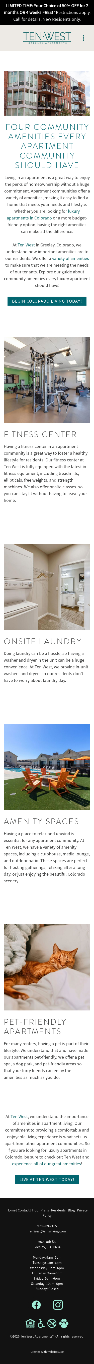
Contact (24, 1210)
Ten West (26, 245)
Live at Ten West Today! (47, 1179)
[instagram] (58, 1305)
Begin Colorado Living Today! (47, 301)
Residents (58, 1210)
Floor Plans (40, 1210)
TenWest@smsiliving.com (47, 1231)
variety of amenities (70, 258)
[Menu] (83, 38)
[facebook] (36, 1305)
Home (11, 1210)
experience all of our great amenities (46, 1164)
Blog (71, 1210)
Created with (47, 1352)
